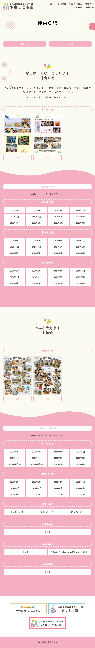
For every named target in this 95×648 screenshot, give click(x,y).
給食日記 (77, 7)
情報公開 (89, 7)
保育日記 (89, 4)
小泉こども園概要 (58, 4)
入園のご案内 (76, 4)
